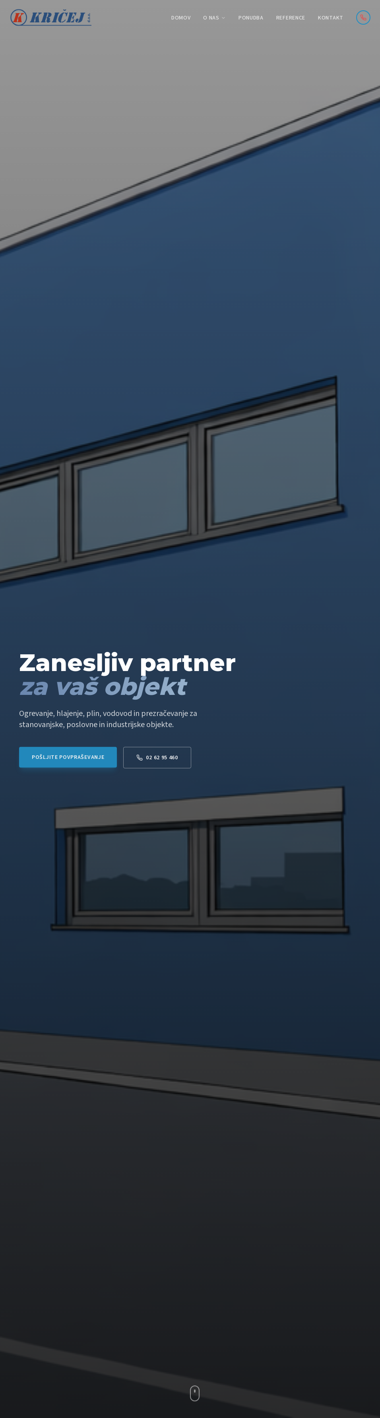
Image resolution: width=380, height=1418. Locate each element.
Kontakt (330, 18)
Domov (181, 18)
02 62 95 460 (157, 763)
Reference (290, 18)
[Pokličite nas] (363, 17)
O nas (214, 18)
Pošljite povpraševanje (68, 762)
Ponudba (251, 18)
